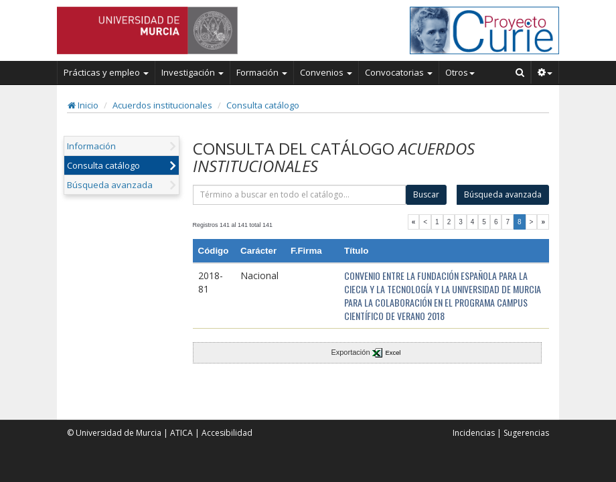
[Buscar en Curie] (520, 72)
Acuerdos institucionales (162, 105)
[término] (299, 195)
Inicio (83, 105)
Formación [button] (261, 72)
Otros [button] (460, 72)
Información (91, 146)
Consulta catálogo (262, 105)
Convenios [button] (326, 72)
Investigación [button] (192, 72)
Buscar (426, 194)
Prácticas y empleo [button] (106, 72)
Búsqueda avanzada (110, 185)
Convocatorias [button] (399, 72)
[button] (545, 72)
